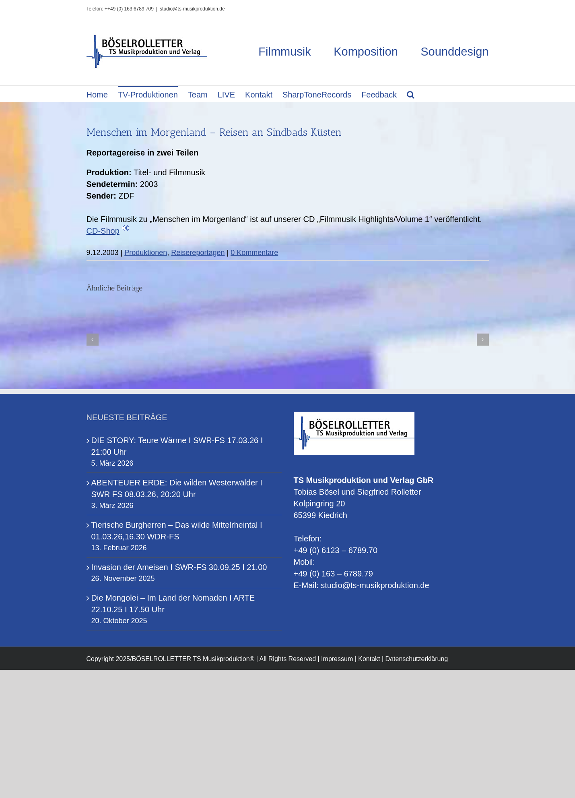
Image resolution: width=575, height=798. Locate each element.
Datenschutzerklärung (416, 658)
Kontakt (369, 658)
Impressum (337, 658)
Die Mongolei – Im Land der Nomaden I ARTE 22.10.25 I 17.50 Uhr (173, 603)
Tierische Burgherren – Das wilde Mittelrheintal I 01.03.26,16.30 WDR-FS (176, 530)
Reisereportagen (198, 253)
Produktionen (145, 253)
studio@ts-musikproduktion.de (192, 9)
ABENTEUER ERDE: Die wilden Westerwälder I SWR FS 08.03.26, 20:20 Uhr (176, 488)
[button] (410, 94)
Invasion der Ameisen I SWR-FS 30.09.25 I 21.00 (179, 567)
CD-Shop (103, 230)
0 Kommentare (254, 253)
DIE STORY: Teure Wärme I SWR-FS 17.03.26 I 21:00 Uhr (177, 446)
